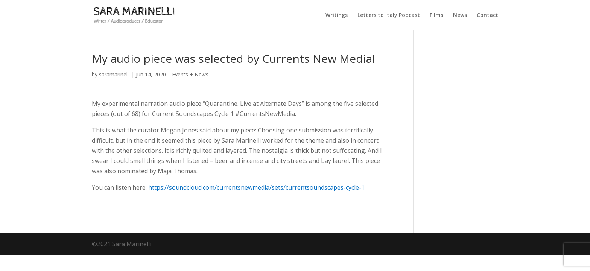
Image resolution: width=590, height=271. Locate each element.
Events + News (190, 74)
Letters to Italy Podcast (388, 15)
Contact (487, 15)
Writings (336, 15)
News (460, 15)
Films (436, 15)
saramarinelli (114, 74)
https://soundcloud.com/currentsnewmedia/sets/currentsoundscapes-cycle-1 (256, 187)
